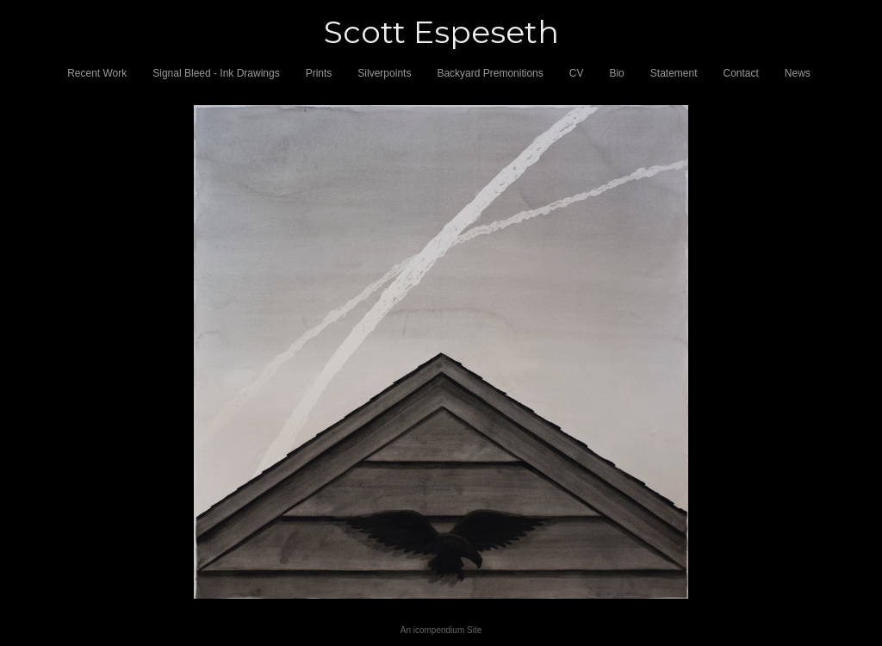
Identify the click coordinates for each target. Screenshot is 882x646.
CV (576, 73)
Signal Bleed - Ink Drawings (215, 73)
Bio (616, 73)
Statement (674, 73)
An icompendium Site (441, 630)
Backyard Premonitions (490, 73)
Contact (741, 73)
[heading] (441, 32)
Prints (319, 73)
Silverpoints (384, 73)
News (798, 73)
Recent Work (97, 73)
